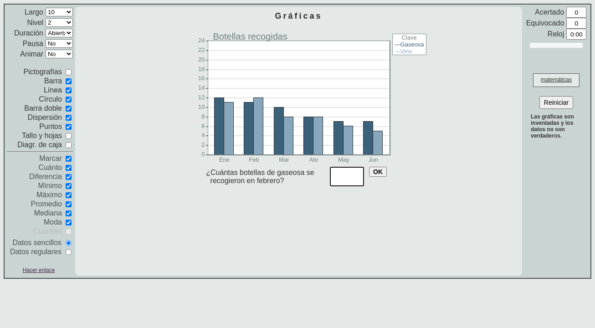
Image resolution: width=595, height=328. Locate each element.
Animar (31, 54)
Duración (28, 33)
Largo (34, 12)
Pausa (33, 43)
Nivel (35, 22)
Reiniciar (556, 102)
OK (378, 171)
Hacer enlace (39, 270)
